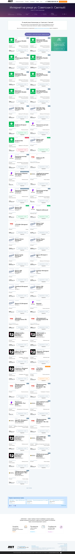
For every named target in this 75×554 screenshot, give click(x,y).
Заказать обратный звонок (21, 548)
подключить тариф (22, 50)
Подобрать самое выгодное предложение (37, 34)
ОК (60, 552)
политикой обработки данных (54, 552)
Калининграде (41, 10)
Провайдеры (32, 1)
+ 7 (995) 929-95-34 (51, 1)
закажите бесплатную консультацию (42, 28)
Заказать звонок (63, 1)
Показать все (63, 505)
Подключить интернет (20, 1)
